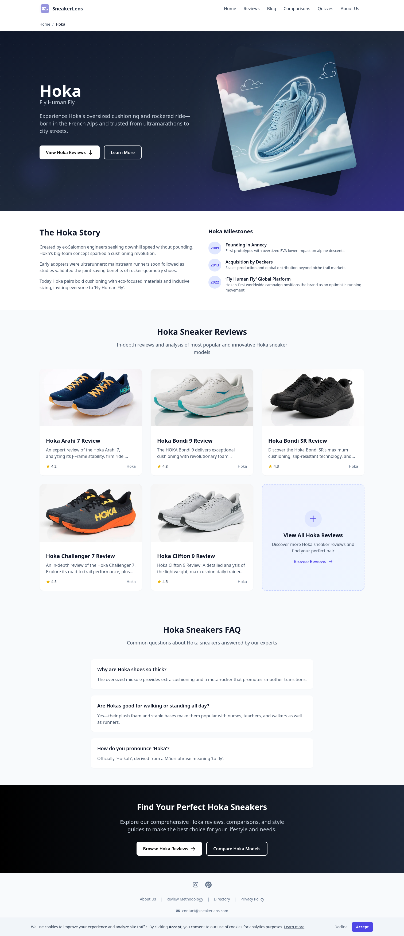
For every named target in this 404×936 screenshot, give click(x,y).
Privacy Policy (252, 899)
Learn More (123, 152)
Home (230, 8)
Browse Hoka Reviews (169, 849)
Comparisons (297, 8)
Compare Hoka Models (236, 849)
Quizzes (325, 8)
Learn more (294, 926)
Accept (362, 926)
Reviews (252, 8)
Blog (271, 8)
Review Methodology (184, 899)
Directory (222, 899)
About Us (350, 8)
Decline (341, 926)
